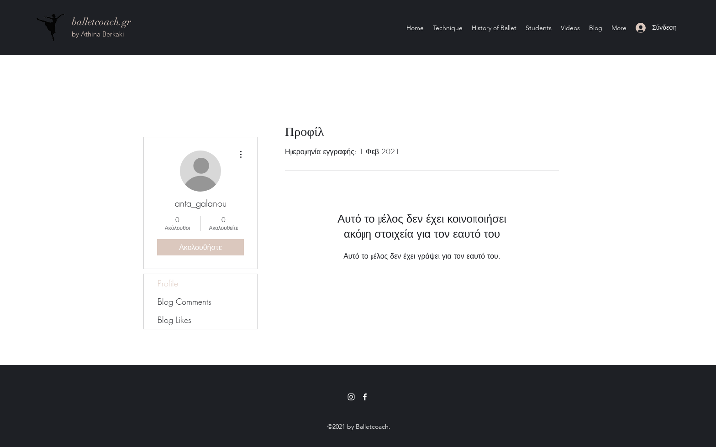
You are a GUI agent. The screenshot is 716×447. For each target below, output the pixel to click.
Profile (168, 283)
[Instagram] (351, 396)
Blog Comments (184, 301)
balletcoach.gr (101, 22)
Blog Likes (174, 319)
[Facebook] (364, 396)
